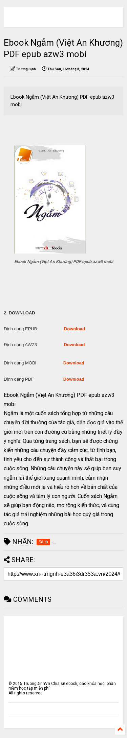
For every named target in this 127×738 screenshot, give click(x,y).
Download (74, 328)
